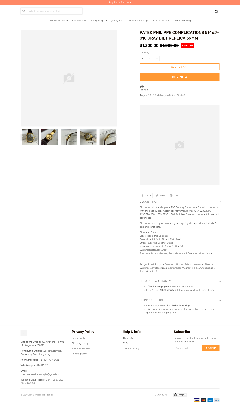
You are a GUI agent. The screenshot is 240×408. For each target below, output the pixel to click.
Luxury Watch (58, 20)
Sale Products (161, 20)
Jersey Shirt (118, 20)
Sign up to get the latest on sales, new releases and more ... (195, 340)
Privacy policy (79, 338)
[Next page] (115, 137)
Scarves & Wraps (139, 20)
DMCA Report (162, 394)
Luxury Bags (98, 20)
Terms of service (81, 348)
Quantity (144, 52)
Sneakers (79, 20)
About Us (128, 338)
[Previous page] (22, 137)
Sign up (211, 347)
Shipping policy (80, 343)
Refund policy (79, 353)
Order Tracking (182, 20)
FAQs (125, 343)
